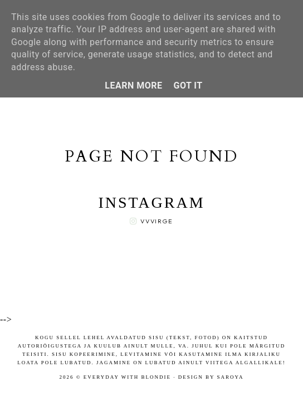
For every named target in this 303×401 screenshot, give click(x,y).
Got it (187, 85)
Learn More (133, 85)
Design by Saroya (211, 377)
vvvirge (156, 221)
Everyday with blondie (127, 377)
